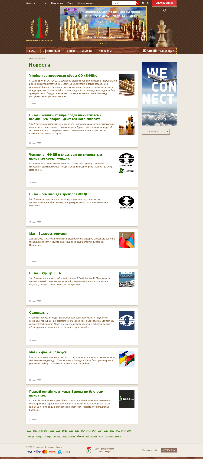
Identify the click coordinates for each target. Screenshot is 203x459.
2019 (71, 431)
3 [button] (106, 43)
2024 (40, 431)
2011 (117, 431)
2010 (123, 431)
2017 (83, 431)
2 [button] (103, 43)
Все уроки (154, 131)
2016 (88, 431)
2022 (52, 431)
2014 (100, 431)
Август (66, 436)
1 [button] (100, 43)
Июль (72, 436)
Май (87, 436)
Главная (33, 58)
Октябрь (47, 436)
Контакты (105, 51)
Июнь (80, 436)
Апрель (94, 436)
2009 (129, 431)
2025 (35, 431)
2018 (77, 431)
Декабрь (30, 436)
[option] (103, 23)
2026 (29, 431)
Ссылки (87, 51)
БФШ (32, 51)
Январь (117, 436)
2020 (64, 430)
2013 (106, 431)
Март (101, 436)
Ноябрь (39, 436)
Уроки (69, 3)
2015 (94, 431)
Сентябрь (57, 436)
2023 (46, 431)
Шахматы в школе (85, 3)
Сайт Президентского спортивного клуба (104, 450)
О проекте (30, 3)
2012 (112, 431)
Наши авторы (57, 3)
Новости (43, 3)
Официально (51, 51)
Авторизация (164, 3)
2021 (58, 431)
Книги (71, 51)
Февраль (109, 436)
